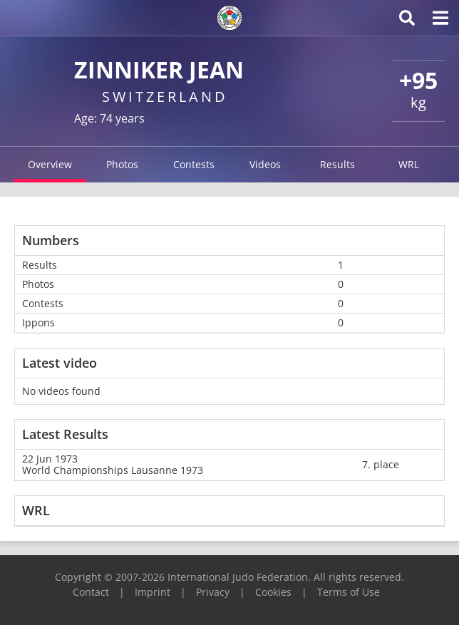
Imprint (152, 592)
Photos (122, 164)
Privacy (213, 592)
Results (337, 164)
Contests (194, 164)
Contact (91, 592)
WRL (408, 164)
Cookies (273, 592)
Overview (50, 164)
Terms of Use (348, 592)
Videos (265, 164)
